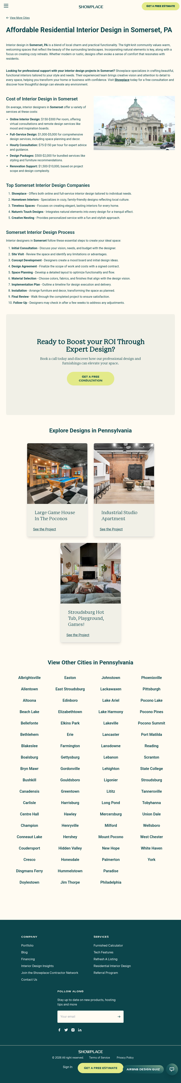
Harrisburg (70, 802)
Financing (28, 959)
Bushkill (29, 780)
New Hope (111, 848)
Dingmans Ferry (29, 871)
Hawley (70, 814)
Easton (70, 677)
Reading (151, 746)
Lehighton (110, 768)
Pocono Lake (152, 700)
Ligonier (111, 780)
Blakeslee (29, 746)
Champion (29, 825)
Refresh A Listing (106, 959)
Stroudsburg (151, 780)
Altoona (29, 700)
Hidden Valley (70, 848)
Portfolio (27, 945)
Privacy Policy (125, 1057)
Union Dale (151, 814)
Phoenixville (151, 677)
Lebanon (110, 757)
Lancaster (110, 734)
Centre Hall (29, 814)
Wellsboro (151, 825)
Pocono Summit (151, 723)
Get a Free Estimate (100, 1068)
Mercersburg (111, 814)
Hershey (70, 837)
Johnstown (110, 677)
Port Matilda (151, 734)
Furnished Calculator (108, 945)
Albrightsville (29, 677)
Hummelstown (70, 871)
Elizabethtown (70, 711)
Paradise (110, 871)
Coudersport (29, 848)
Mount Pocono (110, 837)
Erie (70, 734)
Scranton (151, 757)
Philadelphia (110, 882)
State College (151, 768)
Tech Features (103, 952)
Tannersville (151, 791)
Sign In (67, 1067)
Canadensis (29, 791)
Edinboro (70, 700)
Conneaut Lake (29, 837)
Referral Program (106, 973)
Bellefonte (29, 723)
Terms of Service (99, 1057)
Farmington (70, 746)
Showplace (121, 80)
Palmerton (111, 859)
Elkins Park (70, 723)
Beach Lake (29, 711)
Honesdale (70, 859)
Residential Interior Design (112, 966)
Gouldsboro (70, 780)
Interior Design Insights (37, 966)
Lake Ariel (110, 700)
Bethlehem (29, 734)
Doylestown (29, 882)
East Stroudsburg (70, 689)
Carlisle (29, 802)
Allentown (29, 689)
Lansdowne (111, 746)
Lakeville (110, 723)
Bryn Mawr (29, 768)
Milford (111, 825)
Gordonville (70, 768)
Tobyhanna (151, 802)
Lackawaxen (110, 689)
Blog (24, 952)
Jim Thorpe (70, 882)
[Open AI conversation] (172, 1069)
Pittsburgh (152, 689)
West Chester (151, 837)
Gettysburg (70, 757)
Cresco (29, 859)
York (151, 859)
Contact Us (29, 979)
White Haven (151, 848)
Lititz (111, 791)
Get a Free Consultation (90, 378)
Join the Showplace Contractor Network (49, 973)
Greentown (70, 791)
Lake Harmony (111, 711)
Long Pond (111, 802)
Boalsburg (29, 757)
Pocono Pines (151, 711)
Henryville (70, 825)
